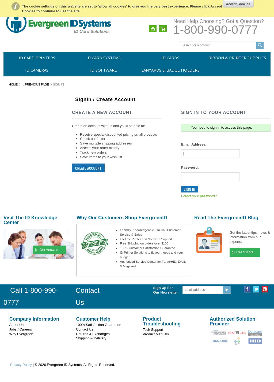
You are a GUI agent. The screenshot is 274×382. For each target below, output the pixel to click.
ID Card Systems (103, 57)
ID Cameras (36, 70)
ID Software (103, 70)
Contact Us (84, 329)
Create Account (88, 168)
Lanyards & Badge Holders (170, 70)
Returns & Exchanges (93, 334)
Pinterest (265, 289)
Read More (244, 252)
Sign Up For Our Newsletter (165, 290)
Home (13, 84)
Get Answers (49, 250)
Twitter (256, 289)
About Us (16, 325)
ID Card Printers (37, 57)
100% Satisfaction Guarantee (98, 325)
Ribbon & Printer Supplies (237, 57)
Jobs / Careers (20, 329)
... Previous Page (35, 84)
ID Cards (170, 57)
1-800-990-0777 (215, 29)
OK (238, 4)
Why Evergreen (21, 334)
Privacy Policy (21, 365)
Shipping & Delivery (91, 338)
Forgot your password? (199, 196)
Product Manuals (156, 334)
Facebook (247, 289)
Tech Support (153, 330)
